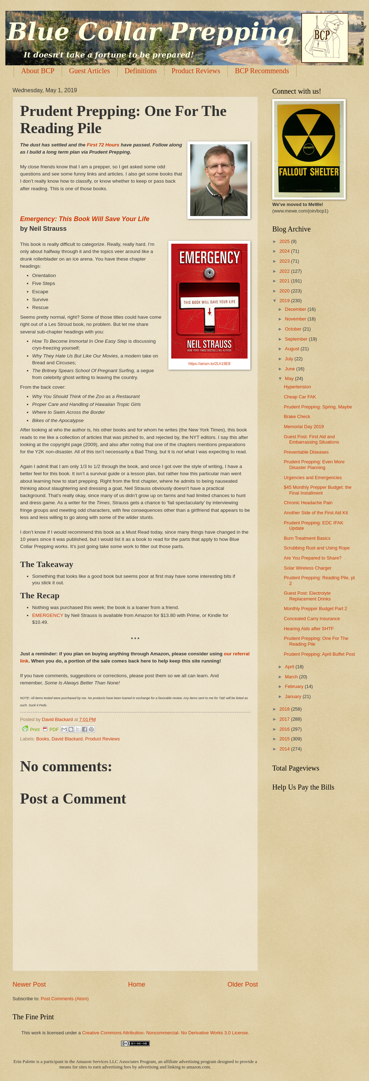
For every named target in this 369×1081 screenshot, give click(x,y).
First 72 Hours (103, 145)
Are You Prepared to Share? (312, 558)
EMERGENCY (48, 615)
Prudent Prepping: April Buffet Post (319, 654)
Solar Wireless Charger (307, 568)
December (296, 309)
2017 (285, 719)
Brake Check (297, 416)
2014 (285, 749)
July (289, 358)
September (297, 339)
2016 (285, 729)
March (292, 676)
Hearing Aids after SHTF (309, 628)
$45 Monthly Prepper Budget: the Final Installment (317, 490)
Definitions (141, 71)
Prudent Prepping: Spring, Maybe (318, 407)
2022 (285, 271)
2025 (285, 241)
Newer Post (29, 984)
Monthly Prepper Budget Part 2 (315, 608)
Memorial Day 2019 (304, 426)
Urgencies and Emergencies (313, 477)
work (36, 1032)
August (293, 348)
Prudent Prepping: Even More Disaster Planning (314, 464)
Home (136, 984)
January (293, 696)
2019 (285, 300)
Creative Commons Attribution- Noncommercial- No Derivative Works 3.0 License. (165, 1032)
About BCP (37, 71)
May (290, 378)
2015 (285, 738)
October (293, 329)
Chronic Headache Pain (308, 502)
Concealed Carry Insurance (312, 618)
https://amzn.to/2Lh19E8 (209, 363)
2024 (285, 251)
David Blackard (67, 738)
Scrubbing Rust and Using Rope (317, 548)
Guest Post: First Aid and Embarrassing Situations (311, 439)
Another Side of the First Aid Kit (316, 512)
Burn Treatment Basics (307, 538)
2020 (285, 291)
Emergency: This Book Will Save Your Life (84, 219)
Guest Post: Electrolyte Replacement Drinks (307, 595)
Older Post (242, 984)
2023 (285, 261)
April (290, 666)
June (290, 368)
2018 (285, 709)
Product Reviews (196, 71)
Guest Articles (89, 71)
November (296, 319)
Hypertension (297, 386)
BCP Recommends (262, 71)
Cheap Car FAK (300, 396)
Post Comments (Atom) (65, 998)
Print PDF (40, 729)
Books (42, 738)
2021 (285, 281)
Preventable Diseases (306, 452)
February (295, 686)
